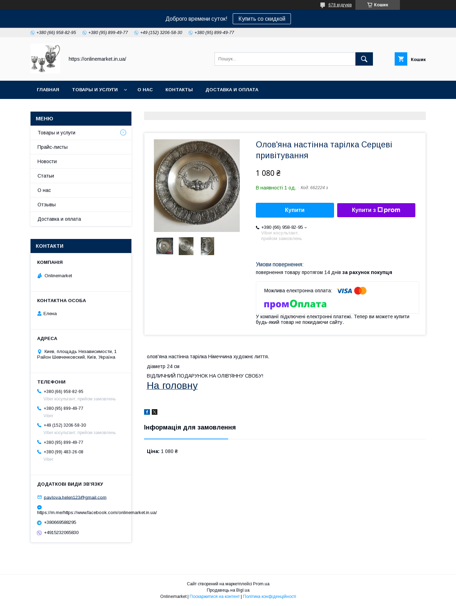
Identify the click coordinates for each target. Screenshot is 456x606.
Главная (48, 89)
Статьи (46, 176)
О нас (145, 89)
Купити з (376, 210)
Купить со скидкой (261, 19)
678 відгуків (340, 4)
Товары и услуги (95, 89)
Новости (47, 161)
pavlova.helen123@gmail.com (75, 497)
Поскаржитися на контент (215, 596)
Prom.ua (261, 583)
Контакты (179, 89)
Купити (295, 210)
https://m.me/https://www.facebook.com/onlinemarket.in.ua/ (81, 512)
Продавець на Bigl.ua (228, 590)
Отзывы (47, 204)
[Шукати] (364, 59)
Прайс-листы (53, 147)
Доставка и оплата (231, 89)
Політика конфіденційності (269, 596)
